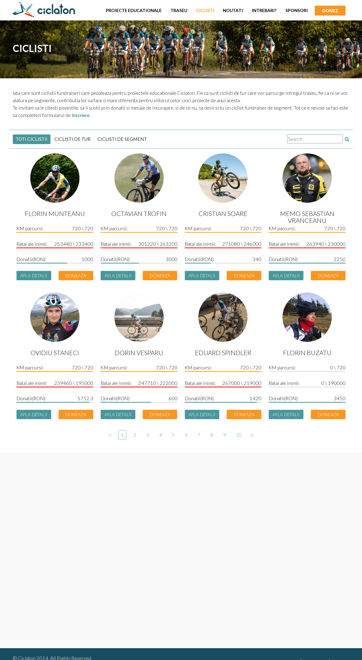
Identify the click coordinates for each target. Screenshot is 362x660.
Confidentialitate (201, 644)
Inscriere (81, 115)
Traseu (179, 10)
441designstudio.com (63, 650)
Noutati (233, 10)
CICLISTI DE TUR (75, 139)
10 (240, 436)
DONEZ (330, 11)
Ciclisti (205, 10)
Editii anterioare (242, 644)
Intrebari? (264, 10)
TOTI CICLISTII (32, 139)
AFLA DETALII (33, 275)
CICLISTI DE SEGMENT (128, 139)
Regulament (143, 644)
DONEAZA (76, 275)
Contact (169, 644)
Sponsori (296, 10)
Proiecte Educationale (134, 10)
